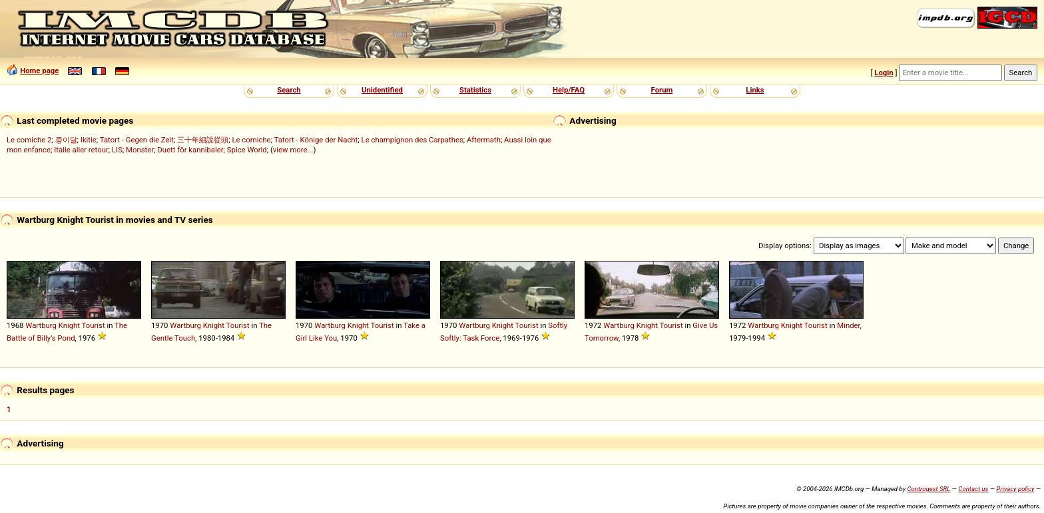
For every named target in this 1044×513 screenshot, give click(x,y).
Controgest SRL (928, 488)
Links (755, 89)
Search (288, 89)
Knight (69, 325)
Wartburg (41, 325)
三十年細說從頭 (202, 139)
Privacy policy (1015, 488)
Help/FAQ (569, 89)
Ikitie (89, 139)
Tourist (93, 325)
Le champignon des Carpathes (412, 139)
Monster (140, 149)
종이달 (66, 139)
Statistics (475, 89)
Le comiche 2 (29, 139)
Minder (848, 325)
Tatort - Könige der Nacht (316, 139)
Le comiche (251, 139)
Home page (39, 70)
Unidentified (382, 89)
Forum (662, 89)
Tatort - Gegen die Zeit (137, 139)
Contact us (973, 488)
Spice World (247, 149)
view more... (293, 149)
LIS (117, 149)
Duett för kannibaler (190, 149)
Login (883, 72)
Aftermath (484, 139)
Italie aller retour (81, 149)
